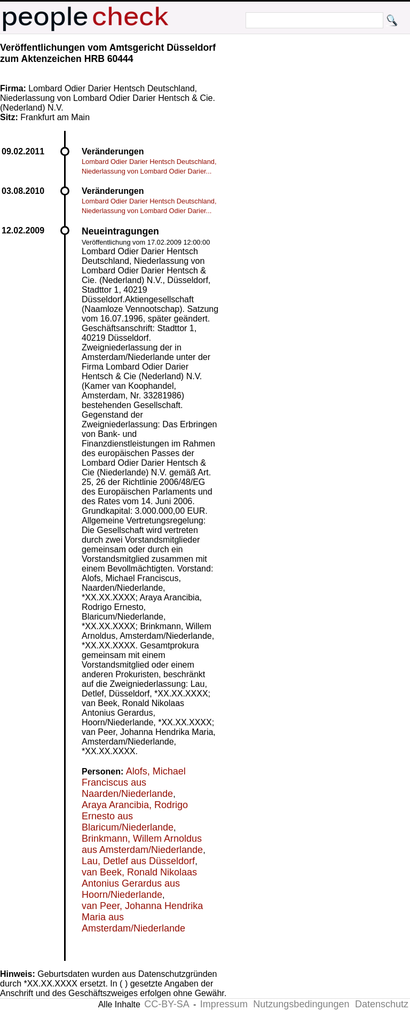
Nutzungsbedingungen (301, 1004)
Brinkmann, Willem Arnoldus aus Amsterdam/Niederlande (142, 844)
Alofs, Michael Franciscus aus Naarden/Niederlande (134, 782)
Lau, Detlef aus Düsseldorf (138, 861)
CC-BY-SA (166, 1004)
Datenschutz (381, 1004)
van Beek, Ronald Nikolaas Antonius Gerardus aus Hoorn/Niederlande (139, 883)
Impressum (224, 1004)
